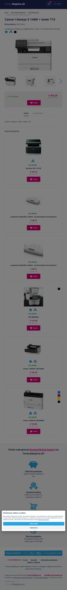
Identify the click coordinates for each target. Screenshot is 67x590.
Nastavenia (33, 528)
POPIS (26, 113)
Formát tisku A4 (33, 12)
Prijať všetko (34, 524)
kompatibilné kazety (42, 449)
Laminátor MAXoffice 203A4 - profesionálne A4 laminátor (33, 217)
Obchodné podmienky (49, 560)
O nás (25, 560)
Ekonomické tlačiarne (18, 12)
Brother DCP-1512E (33, 168)
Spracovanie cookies (44, 519)
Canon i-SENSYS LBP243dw (33, 369)
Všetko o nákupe (33, 562)
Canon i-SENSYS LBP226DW (33, 420)
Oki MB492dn (33, 317)
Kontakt (34, 560)
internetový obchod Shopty (22, 578)
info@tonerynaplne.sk (53, 575)
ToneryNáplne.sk (34, 575)
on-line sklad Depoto (41, 578)
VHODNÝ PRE (38, 113)
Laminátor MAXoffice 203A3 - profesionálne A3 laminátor (33, 265)
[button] (60, 81)
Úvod (6, 12)
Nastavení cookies (56, 578)
